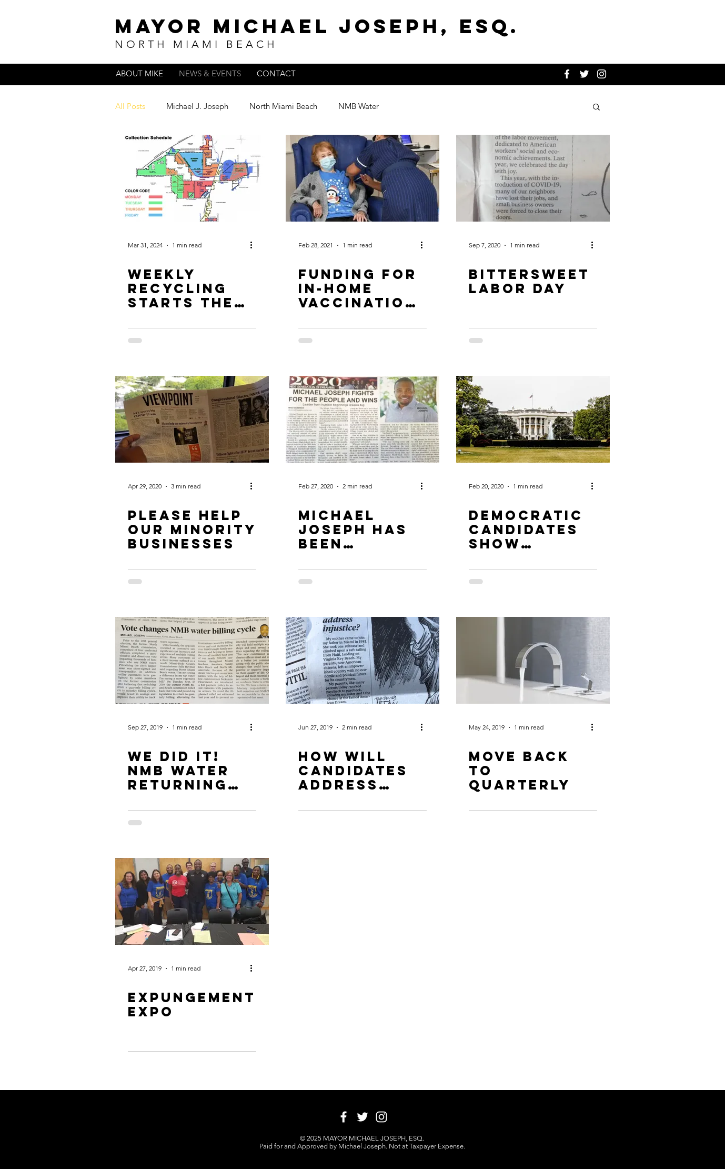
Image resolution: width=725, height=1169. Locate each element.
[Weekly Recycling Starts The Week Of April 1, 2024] (192, 178)
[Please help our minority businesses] (192, 419)
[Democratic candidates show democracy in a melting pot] (533, 419)
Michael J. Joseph (197, 106)
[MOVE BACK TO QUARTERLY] (533, 660)
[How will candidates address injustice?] (362, 660)
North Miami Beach (283, 106)
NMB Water (358, 106)
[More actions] (254, 245)
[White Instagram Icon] (602, 74)
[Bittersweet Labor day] (533, 178)
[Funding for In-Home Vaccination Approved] (362, 178)
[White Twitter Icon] (584, 74)
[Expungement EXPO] (192, 901)
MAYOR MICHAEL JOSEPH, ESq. (317, 26)
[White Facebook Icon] (567, 74)
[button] (596, 107)
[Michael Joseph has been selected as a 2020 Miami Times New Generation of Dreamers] (362, 419)
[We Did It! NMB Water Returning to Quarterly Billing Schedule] (192, 660)
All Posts (130, 106)
